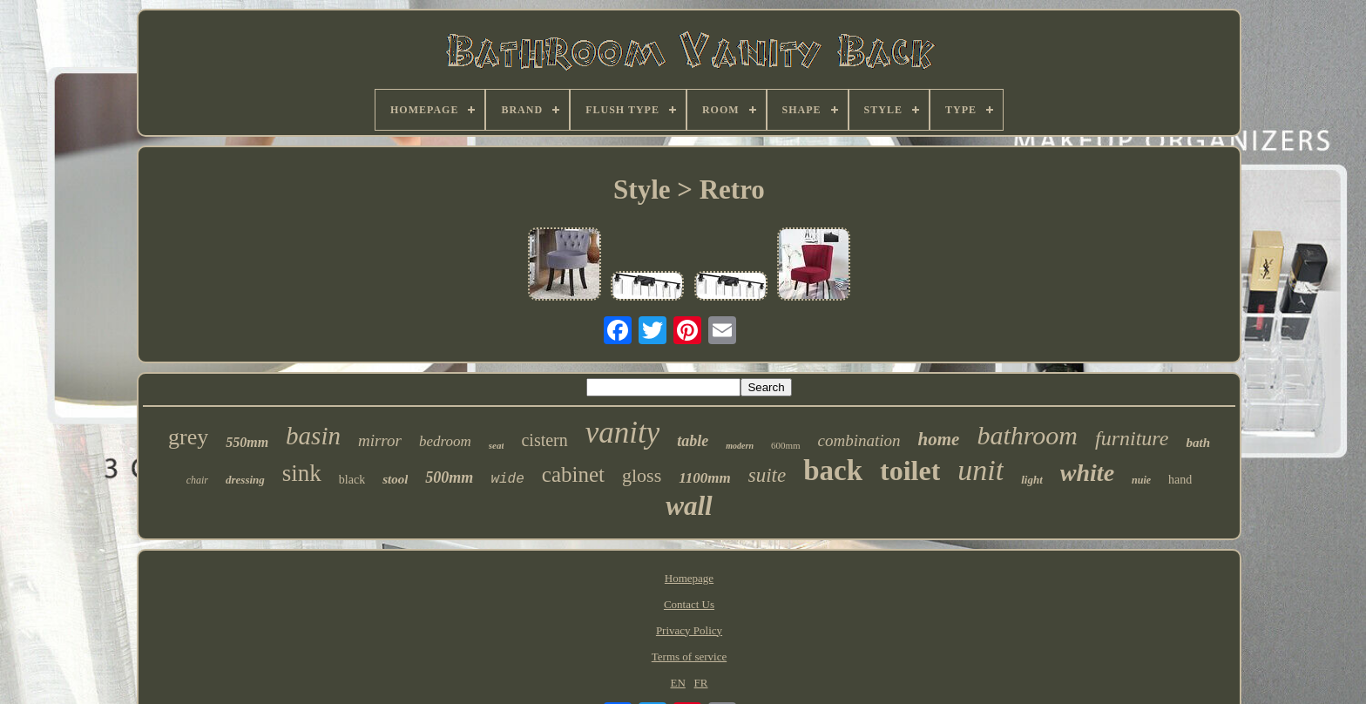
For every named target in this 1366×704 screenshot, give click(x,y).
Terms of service (689, 656)
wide (507, 479)
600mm (786, 445)
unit (980, 470)
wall (689, 506)
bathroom (1027, 435)
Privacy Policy (689, 630)
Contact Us (689, 604)
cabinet (573, 474)
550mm (247, 442)
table (692, 441)
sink (301, 473)
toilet (910, 470)
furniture (1131, 438)
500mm (449, 477)
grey (188, 437)
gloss (641, 475)
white (1087, 472)
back (832, 470)
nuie (1141, 480)
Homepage (689, 578)
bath (1198, 443)
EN (677, 682)
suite (767, 475)
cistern (544, 440)
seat (496, 445)
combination (859, 440)
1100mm (705, 478)
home (939, 439)
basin (313, 436)
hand (1180, 479)
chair (197, 480)
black (352, 479)
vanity (622, 433)
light (1032, 479)
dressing (245, 479)
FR (701, 682)
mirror (380, 440)
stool (395, 479)
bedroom (445, 441)
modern (740, 445)
